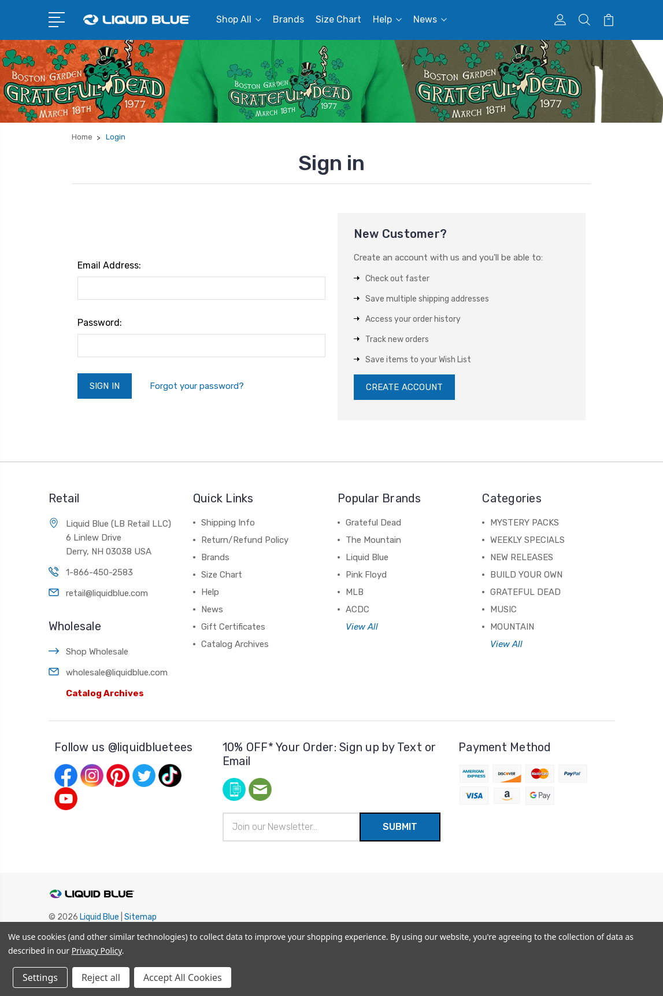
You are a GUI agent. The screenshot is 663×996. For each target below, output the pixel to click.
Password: (99, 322)
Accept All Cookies (182, 977)
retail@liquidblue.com (107, 593)
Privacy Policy (97, 950)
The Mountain (373, 540)
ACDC (357, 609)
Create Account (404, 387)
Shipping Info (228, 522)
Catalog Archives (105, 693)
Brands (288, 19)
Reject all (101, 977)
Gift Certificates (233, 627)
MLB (355, 592)
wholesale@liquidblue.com (117, 672)
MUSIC (503, 609)
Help (387, 19)
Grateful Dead (373, 522)
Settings (40, 977)
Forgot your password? (197, 386)
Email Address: (109, 265)
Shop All (238, 19)
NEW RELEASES (521, 557)
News (430, 19)
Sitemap (140, 917)
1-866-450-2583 (99, 572)
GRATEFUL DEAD (525, 592)
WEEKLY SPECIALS (527, 540)
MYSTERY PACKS (524, 522)
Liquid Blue (367, 557)
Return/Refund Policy (244, 540)
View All (362, 627)
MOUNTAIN (512, 627)
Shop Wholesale (97, 651)
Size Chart (338, 19)
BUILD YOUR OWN (526, 574)
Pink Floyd (366, 574)
